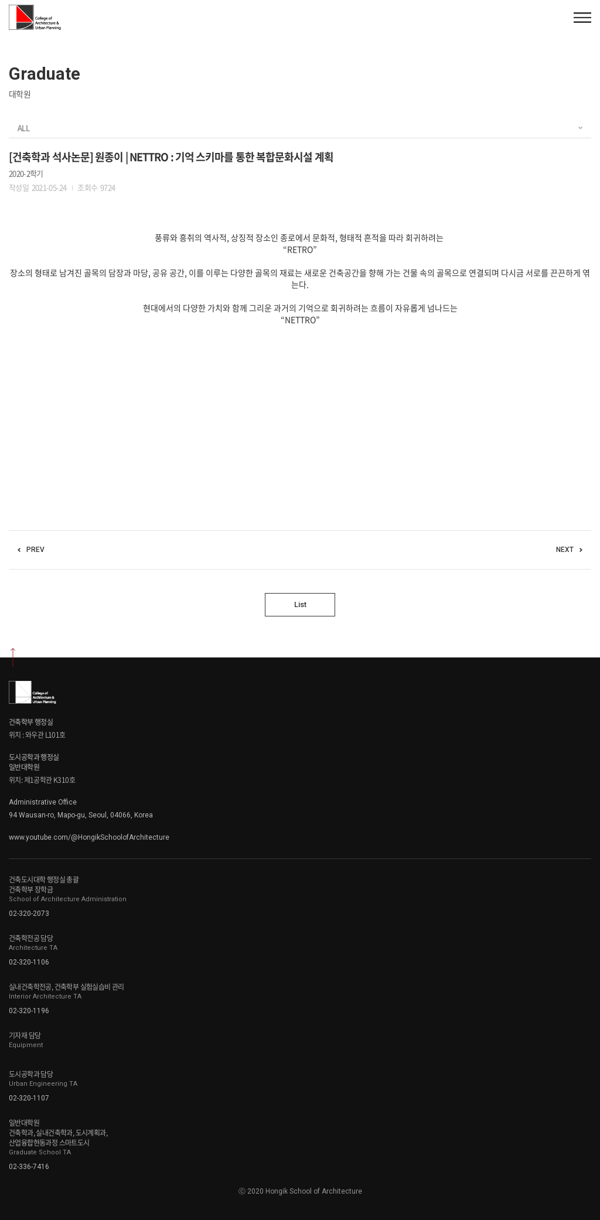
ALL (23, 127)
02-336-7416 (29, 1167)
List (300, 604)
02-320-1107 (29, 1098)
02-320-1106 (29, 962)
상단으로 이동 (13, 657)
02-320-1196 (29, 1011)
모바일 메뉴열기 (582, 17)
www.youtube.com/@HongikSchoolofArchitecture (89, 837)
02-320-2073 (29, 913)
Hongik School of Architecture (36, 17)
